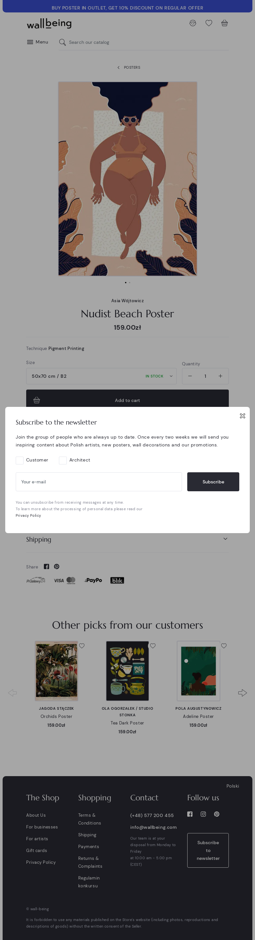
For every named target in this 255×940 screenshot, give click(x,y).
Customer (37, 460)
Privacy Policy (28, 515)
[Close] (242, 415)
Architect (79, 460)
